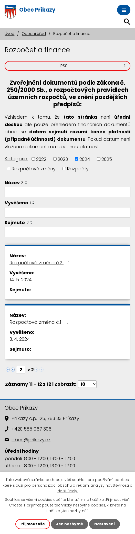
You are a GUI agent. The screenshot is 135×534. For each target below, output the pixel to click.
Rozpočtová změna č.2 (40, 262)
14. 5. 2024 (20, 279)
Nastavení (104, 524)
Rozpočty (78, 168)
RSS (93, 66)
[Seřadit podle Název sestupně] (26, 183)
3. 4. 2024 (19, 339)
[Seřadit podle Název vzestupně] (26, 181)
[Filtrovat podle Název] (67, 192)
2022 (41, 159)
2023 (63, 159)
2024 (84, 159)
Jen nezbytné (69, 524)
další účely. (67, 491)
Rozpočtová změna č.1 (40, 322)
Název (14, 182)
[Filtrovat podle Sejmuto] (67, 232)
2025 (106, 159)
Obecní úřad (34, 33)
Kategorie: (16, 158)
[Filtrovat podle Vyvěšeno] (67, 212)
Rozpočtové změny (34, 168)
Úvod (9, 33)
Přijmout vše (32, 524)
